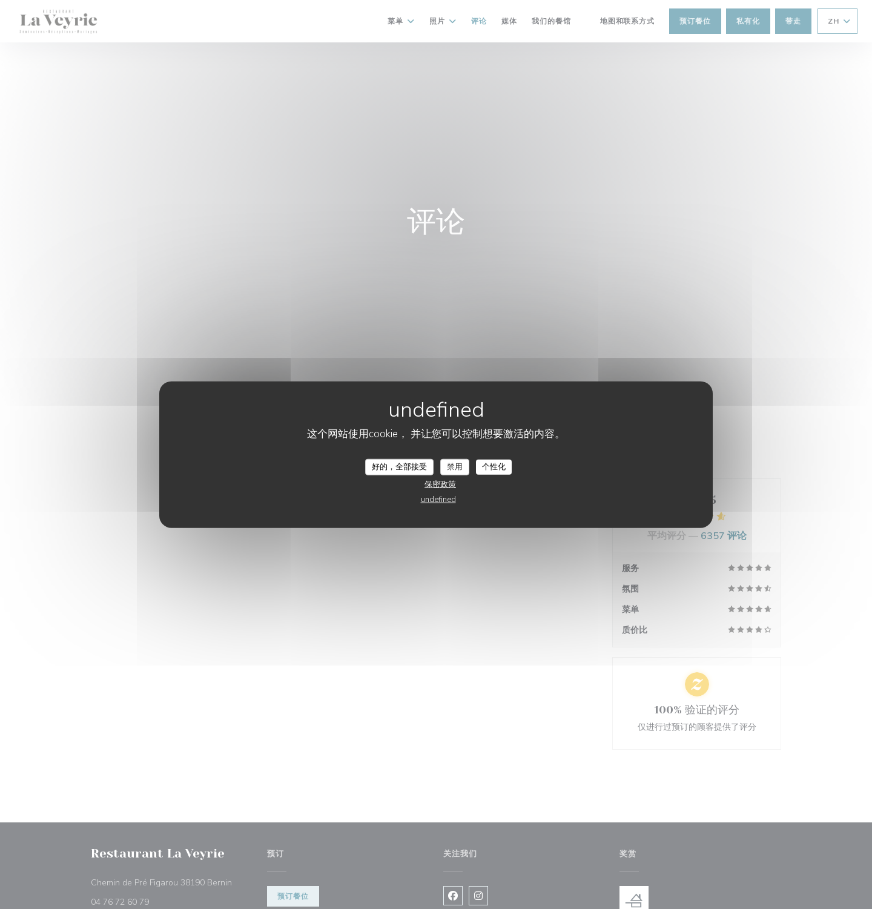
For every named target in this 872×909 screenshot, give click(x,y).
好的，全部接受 (399, 466)
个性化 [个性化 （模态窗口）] (494, 466)
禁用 (455, 466)
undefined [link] (438, 499)
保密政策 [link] (440, 484)
